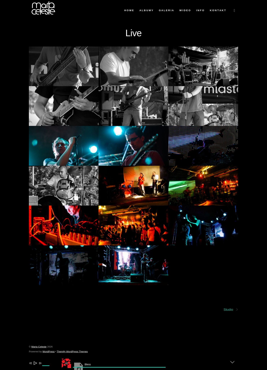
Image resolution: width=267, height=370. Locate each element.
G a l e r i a (166, 10)
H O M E (129, 10)
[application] (88, 364)
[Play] (35, 363)
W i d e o (184, 10)
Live (133, 33)
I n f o (200, 10)
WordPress (49, 351)
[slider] (119, 367)
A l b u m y (146, 10)
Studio (231, 309)
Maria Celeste (39, 346)
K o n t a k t (218, 10)
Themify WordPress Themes (72, 351)
